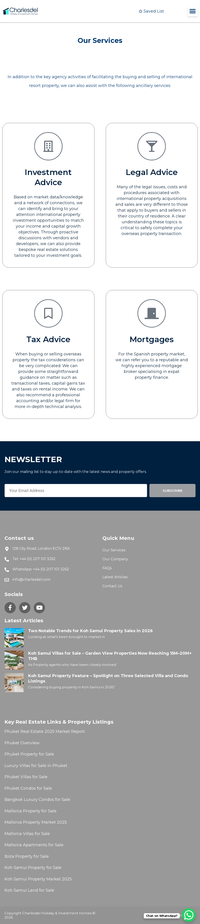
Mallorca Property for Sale (30, 811)
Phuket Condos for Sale (28, 788)
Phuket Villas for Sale (25, 776)
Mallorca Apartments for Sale (33, 844)
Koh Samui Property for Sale (32, 867)
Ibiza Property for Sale (26, 856)
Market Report (69, 731)
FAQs (107, 568)
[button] (193, 11)
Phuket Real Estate (23, 731)
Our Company (115, 559)
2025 (49, 731)
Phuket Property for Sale (29, 754)
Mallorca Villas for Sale (27, 833)
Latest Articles (115, 577)
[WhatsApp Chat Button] (189, 915)
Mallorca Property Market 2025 (35, 822)
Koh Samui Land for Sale (29, 890)
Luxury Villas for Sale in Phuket (35, 765)
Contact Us (112, 586)
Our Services (113, 550)
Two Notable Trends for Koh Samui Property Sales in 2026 (90, 630)
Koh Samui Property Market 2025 (38, 879)
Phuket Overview (22, 742)
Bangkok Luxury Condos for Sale (37, 799)
